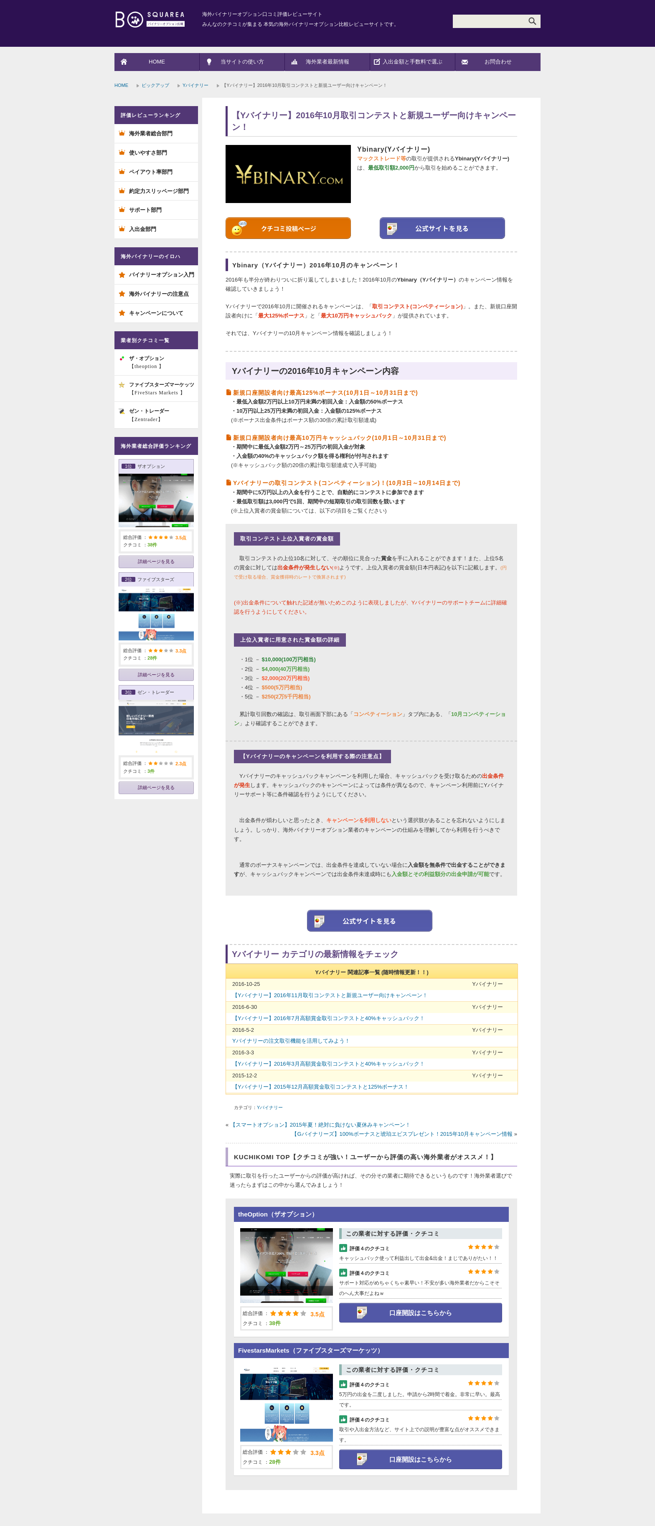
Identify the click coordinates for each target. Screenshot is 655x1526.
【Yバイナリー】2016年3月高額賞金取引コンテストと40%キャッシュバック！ (328, 1064)
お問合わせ (498, 61)
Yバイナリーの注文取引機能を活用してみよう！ (291, 1041)
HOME (157, 61)
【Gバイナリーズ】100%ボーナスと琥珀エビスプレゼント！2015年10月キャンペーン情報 (402, 1134)
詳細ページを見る (156, 561)
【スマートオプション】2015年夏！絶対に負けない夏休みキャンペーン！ (320, 1125)
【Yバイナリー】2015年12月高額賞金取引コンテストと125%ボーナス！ (320, 1087)
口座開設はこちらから (420, 1312)
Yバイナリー (195, 85)
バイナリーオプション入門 (161, 275)
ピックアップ (155, 85)
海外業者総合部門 (151, 133)
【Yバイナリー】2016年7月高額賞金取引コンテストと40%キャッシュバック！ (328, 1018)
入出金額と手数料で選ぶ (412, 61)
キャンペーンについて (156, 313)
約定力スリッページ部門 (159, 191)
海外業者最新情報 (327, 61)
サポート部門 (145, 210)
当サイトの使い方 (242, 61)
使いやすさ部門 (148, 153)
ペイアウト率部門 (151, 172)
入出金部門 (142, 229)
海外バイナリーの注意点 (159, 294)
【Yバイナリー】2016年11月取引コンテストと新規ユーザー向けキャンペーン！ (330, 995)
